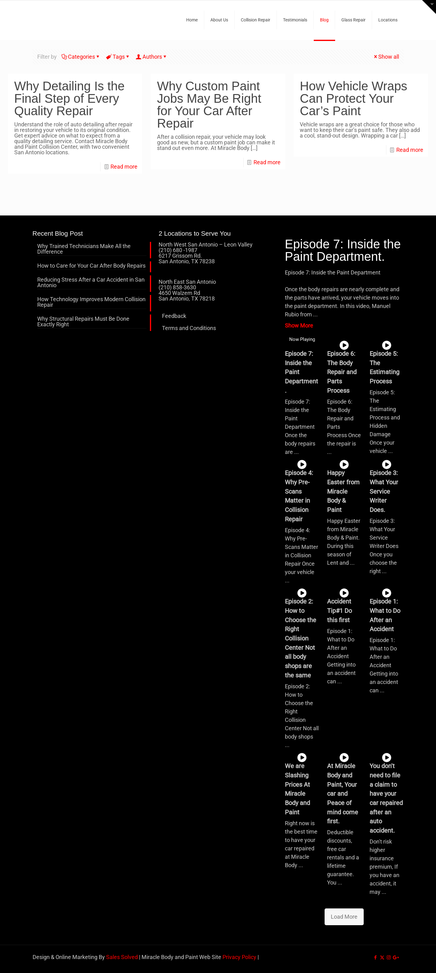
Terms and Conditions (189, 328)
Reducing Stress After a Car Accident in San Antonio (91, 282)
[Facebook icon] (375, 957)
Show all (386, 56)
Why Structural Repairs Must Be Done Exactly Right (83, 322)
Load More (344, 916)
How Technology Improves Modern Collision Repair (91, 302)
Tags (118, 56)
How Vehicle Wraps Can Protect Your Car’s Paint (353, 98)
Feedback (174, 316)
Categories (81, 56)
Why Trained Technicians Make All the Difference (84, 249)
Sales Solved (122, 957)
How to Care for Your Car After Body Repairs (91, 266)
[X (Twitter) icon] (382, 957)
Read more (123, 166)
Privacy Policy (239, 957)
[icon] (395, 957)
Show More (299, 325)
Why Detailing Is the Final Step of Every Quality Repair (69, 98)
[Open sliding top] (429, 7)
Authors (152, 56)
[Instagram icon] (388, 957)
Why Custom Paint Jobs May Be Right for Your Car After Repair (209, 104)
